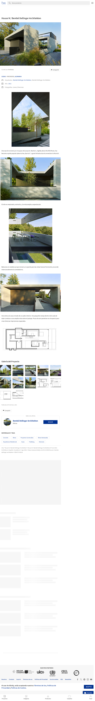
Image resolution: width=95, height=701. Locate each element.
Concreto (5, 438)
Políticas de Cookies (18, 688)
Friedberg (31, 442)
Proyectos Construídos (27, 438)
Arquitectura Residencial (10, 442)
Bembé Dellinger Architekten (22, 80)
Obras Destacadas (43, 438)
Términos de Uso (40, 685)
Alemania (18, 77)
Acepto (89, 687)
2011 (9, 84)
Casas (4, 77)
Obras (14, 438)
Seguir (50, 422)
